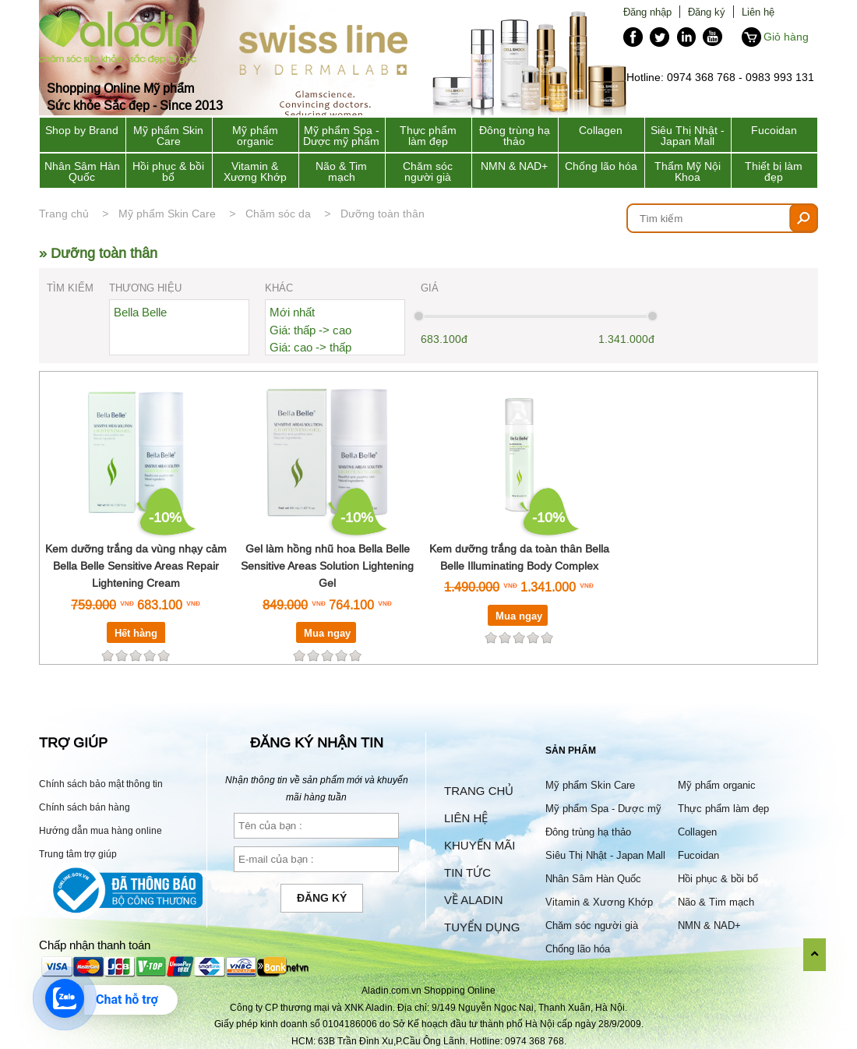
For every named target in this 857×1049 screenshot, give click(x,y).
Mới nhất (292, 312)
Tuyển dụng (482, 927)
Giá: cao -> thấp (310, 347)
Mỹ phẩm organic (255, 135)
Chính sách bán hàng (84, 807)
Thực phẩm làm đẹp (428, 135)
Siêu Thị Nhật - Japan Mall (688, 135)
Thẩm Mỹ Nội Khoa (687, 171)
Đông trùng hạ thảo (514, 135)
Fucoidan (774, 130)
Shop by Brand (81, 130)
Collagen (600, 130)
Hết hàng (136, 633)
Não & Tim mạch (341, 171)
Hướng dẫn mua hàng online (100, 830)
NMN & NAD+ (514, 166)
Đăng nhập (647, 11)
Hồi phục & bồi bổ (168, 171)
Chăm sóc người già (428, 171)
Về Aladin (473, 899)
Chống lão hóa (601, 166)
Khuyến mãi (479, 845)
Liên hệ (758, 11)
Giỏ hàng (786, 36)
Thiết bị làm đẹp (773, 171)
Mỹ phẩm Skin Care (168, 135)
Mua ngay (327, 633)
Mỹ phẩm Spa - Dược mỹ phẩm (341, 135)
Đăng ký (706, 11)
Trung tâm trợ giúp (78, 854)
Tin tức (467, 872)
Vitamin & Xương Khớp (255, 171)
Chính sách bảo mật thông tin (101, 783)
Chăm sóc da (278, 213)
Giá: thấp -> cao (310, 330)
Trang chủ (64, 213)
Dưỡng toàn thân (382, 213)
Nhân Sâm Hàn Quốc (82, 171)
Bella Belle (140, 312)
